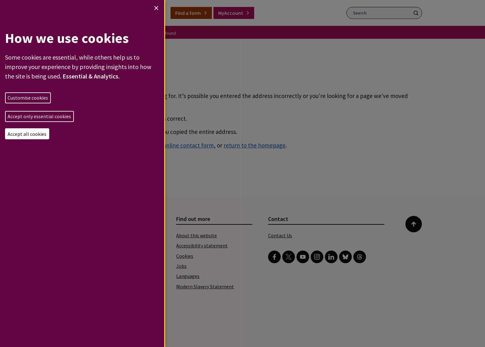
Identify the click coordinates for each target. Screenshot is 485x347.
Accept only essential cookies (39, 116)
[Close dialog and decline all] (156, 8)
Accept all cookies (27, 134)
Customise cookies (28, 98)
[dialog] (82, 173)
